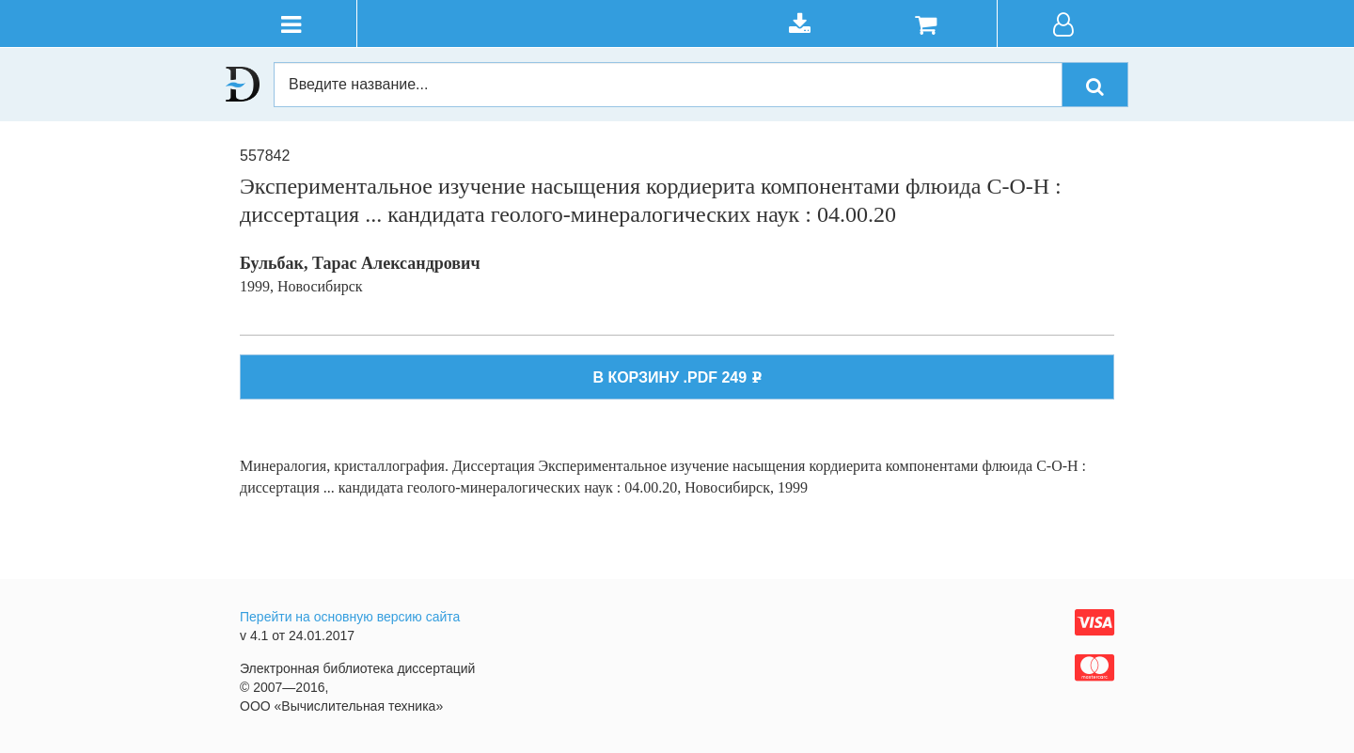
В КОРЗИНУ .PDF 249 (676, 377)
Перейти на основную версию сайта (350, 616)
